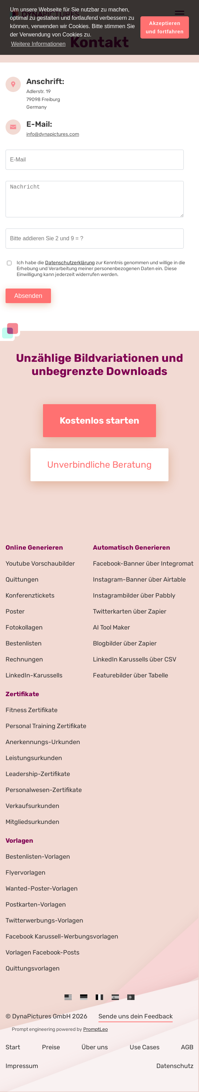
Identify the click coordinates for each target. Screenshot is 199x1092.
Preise (51, 1047)
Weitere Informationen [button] (38, 44)
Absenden (28, 295)
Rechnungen (24, 659)
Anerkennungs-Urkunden (43, 742)
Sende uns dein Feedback (135, 1016)
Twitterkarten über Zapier (129, 611)
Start (13, 1047)
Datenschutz (174, 1066)
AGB (187, 1047)
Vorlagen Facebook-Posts (42, 952)
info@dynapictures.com (52, 134)
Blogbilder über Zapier (125, 643)
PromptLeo (95, 1029)
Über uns (94, 1047)
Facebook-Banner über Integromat (143, 563)
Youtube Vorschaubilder (40, 563)
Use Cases (144, 1047)
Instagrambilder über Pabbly (134, 595)
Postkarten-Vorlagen (36, 904)
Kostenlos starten (99, 420)
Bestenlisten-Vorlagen (38, 856)
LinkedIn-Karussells (34, 675)
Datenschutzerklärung (70, 263)
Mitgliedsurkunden (32, 822)
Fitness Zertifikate (32, 710)
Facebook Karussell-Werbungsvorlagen (62, 936)
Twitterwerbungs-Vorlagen (44, 920)
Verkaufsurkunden (32, 806)
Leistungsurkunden (34, 758)
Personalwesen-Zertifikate (44, 790)
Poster (15, 611)
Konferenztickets (30, 595)
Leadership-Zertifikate (38, 774)
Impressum (22, 1066)
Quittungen (22, 579)
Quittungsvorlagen (33, 968)
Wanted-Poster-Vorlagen (42, 888)
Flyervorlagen (25, 872)
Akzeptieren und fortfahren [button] (165, 27)
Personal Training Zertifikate (46, 726)
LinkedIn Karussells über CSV (134, 659)
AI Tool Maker (111, 627)
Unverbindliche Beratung (99, 464)
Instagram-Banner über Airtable (139, 579)
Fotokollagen (24, 627)
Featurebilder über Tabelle (130, 675)
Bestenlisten (24, 643)
